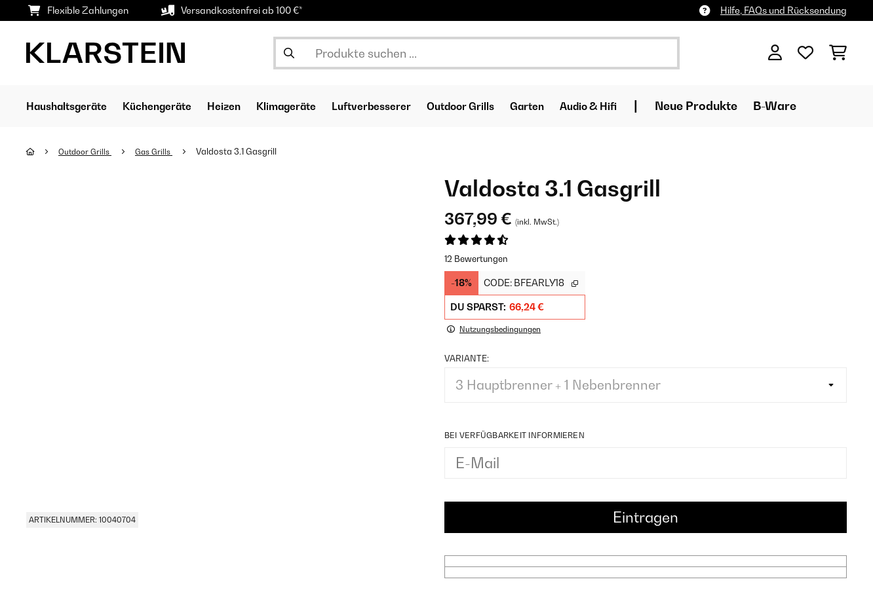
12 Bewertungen (476, 258)
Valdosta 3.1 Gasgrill (245, 151)
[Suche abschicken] (289, 53)
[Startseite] (43, 151)
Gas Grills (161, 151)
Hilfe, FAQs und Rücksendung (783, 10)
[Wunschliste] (805, 53)
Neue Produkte (774, 106)
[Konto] (775, 53)
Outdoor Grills (88, 151)
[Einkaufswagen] (838, 53)
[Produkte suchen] (476, 53)
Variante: (466, 357)
